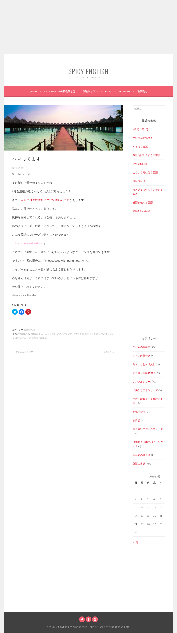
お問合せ (143, 91)
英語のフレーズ (22, 338)
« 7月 (135, 542)
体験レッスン (90, 91)
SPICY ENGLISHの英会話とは (59, 91)
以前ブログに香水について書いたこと (45, 200)
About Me (124, 91)
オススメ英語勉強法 (144, 373)
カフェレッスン (48, 334)
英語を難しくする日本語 (146, 155)
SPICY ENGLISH (88, 71)
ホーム (33, 91)
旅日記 (136, 420)
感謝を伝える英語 (143, 202)
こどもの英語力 (141, 347)
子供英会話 (78, 334)
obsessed (35, 334)
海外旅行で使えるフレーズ (148, 429)
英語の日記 (29, 329)
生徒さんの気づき (143, 138)
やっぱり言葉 (140, 146)
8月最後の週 (23, 334)
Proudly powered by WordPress (67, 627)
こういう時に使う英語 (145, 172)
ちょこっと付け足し (144, 364)
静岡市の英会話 (38, 338)
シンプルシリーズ (143, 381)
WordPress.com (119, 627)
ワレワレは (139, 181)
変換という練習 (141, 211)
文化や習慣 (139, 411)
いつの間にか (140, 163)
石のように (110, 351)
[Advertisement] (88, 27)
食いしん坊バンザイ (23, 351)
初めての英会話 (64, 334)
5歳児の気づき (141, 129)
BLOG (108, 91)
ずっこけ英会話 (141, 355)
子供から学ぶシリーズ (145, 390)
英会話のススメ (141, 455)
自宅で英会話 (91, 334)
